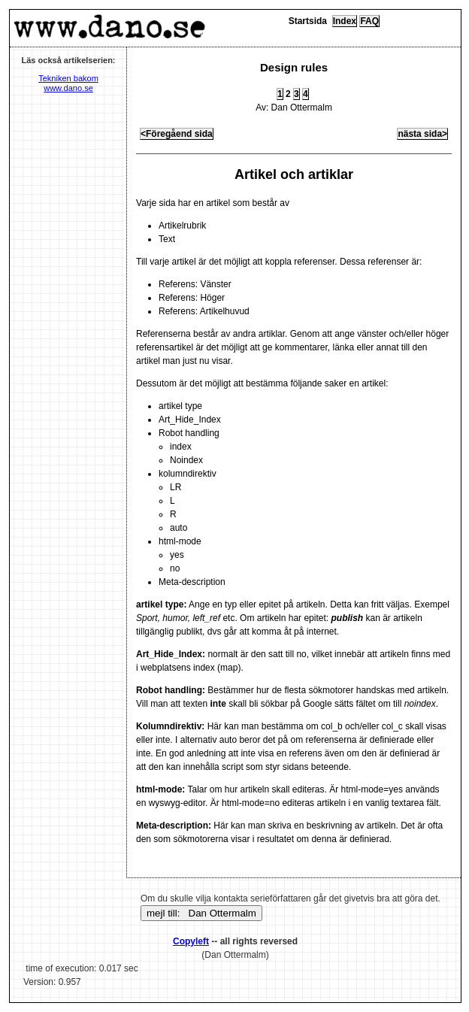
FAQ (369, 21)
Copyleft (191, 941)
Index (344, 21)
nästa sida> (422, 134)
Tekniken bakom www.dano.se (68, 83)
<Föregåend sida (177, 134)
